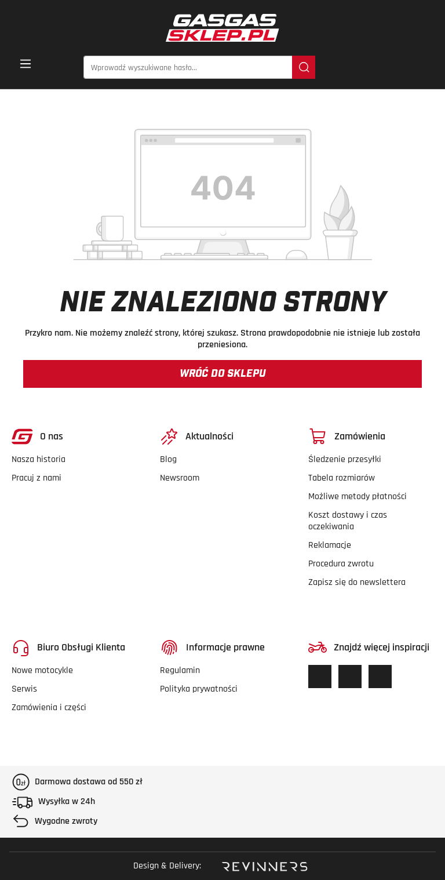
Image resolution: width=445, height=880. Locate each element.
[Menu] (25, 67)
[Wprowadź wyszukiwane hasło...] (188, 67)
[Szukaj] (303, 67)
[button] (425, 68)
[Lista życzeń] (366, 68)
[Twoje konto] (403, 68)
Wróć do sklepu (222, 374)
